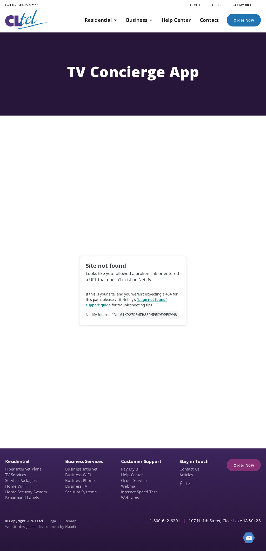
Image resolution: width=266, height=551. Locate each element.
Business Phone (80, 480)
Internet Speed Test (139, 491)
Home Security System (26, 491)
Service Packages (21, 480)
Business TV (76, 486)
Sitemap (69, 521)
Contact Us (189, 469)
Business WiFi (78, 474)
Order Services (134, 480)
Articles (186, 474)
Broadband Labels (22, 497)
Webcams (130, 497)
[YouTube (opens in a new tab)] (188, 483)
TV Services (15, 474)
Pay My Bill (131, 469)
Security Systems (81, 491)
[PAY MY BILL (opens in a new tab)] (242, 5)
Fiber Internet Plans (23, 469)
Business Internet (81, 469)
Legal (53, 521)
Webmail (129, 486)
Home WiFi (15, 486)
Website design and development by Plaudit (40, 526)
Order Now (244, 20)
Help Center (132, 474)
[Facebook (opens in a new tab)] (181, 483)
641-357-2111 (28, 5)
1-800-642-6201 (165, 520)
